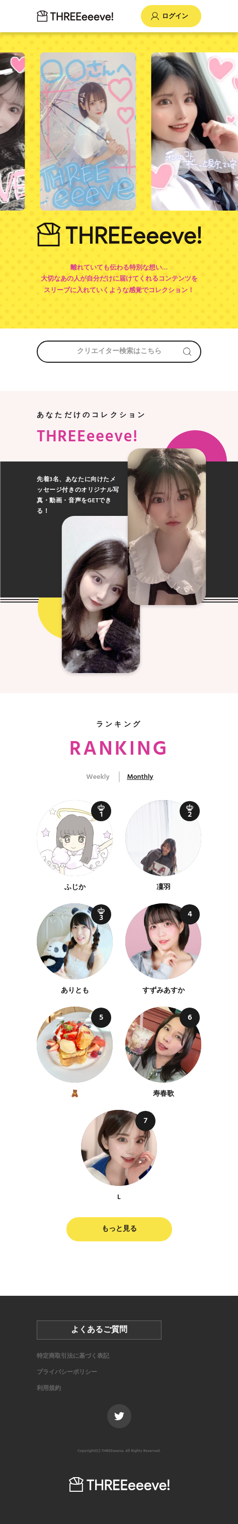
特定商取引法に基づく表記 (73, 1356)
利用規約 (49, 1388)
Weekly (97, 777)
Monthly (140, 777)
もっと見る (119, 1229)
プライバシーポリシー (67, 1372)
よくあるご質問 (99, 1330)
